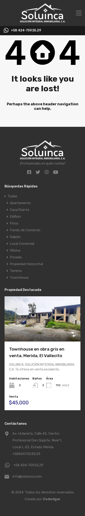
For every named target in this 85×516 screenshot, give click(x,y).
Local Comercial (22, 244)
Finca (14, 223)
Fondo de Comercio (25, 230)
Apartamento (20, 203)
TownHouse (19, 278)
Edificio (15, 216)
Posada (16, 257)
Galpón (15, 237)
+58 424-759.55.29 (26, 30)
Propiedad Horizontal (26, 264)
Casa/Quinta (19, 210)
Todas (12, 196)
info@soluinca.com (27, 476)
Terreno (16, 271)
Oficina (15, 250)
